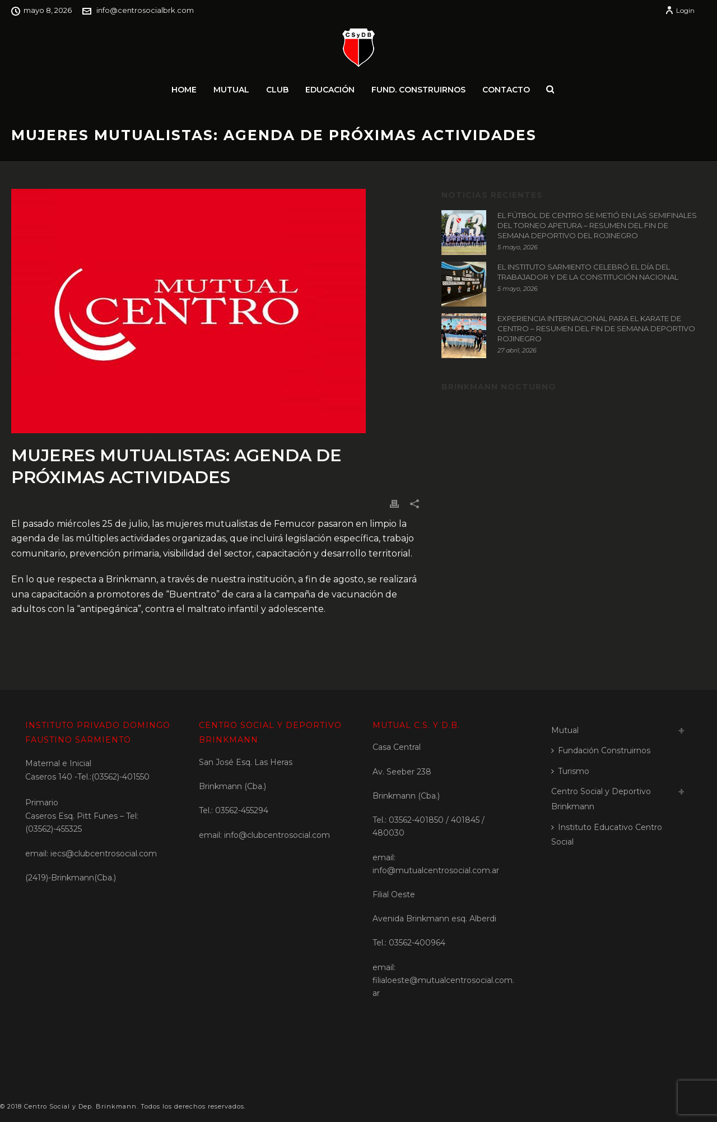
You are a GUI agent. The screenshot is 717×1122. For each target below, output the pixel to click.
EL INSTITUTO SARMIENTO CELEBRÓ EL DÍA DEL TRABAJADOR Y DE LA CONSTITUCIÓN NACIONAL (587, 271)
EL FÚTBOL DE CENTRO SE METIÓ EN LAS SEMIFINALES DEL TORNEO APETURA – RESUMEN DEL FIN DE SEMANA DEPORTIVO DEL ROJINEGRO (597, 225)
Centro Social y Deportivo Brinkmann (601, 799)
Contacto (506, 90)
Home (184, 90)
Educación (330, 90)
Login (680, 10)
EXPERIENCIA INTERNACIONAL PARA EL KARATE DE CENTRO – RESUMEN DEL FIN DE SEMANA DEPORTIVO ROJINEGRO (596, 328)
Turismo (570, 771)
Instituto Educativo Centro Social (606, 834)
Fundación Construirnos (600, 750)
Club (277, 90)
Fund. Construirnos (418, 90)
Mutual (231, 90)
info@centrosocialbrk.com (145, 10)
